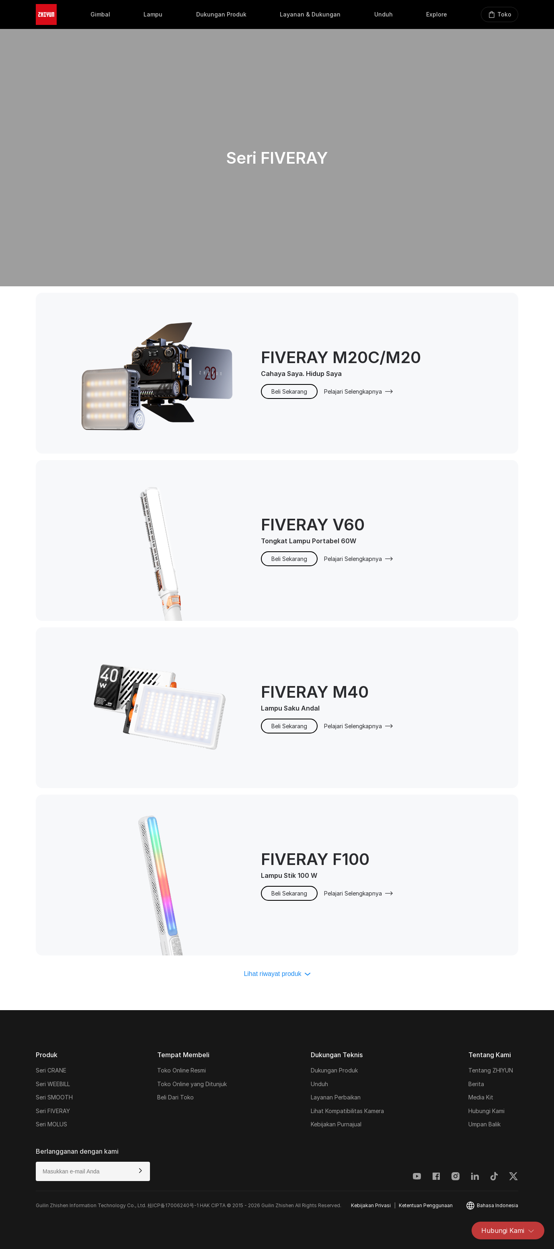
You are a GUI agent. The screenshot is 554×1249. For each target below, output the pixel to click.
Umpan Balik (484, 1124)
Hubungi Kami (508, 1230)
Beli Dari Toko (175, 1097)
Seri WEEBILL (53, 1084)
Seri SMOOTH (54, 1097)
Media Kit (480, 1097)
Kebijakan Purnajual (336, 1124)
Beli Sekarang (289, 391)
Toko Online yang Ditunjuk (192, 1084)
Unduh (319, 1084)
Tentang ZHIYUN (490, 1070)
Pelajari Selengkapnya (358, 391)
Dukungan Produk (334, 1070)
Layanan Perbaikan (336, 1097)
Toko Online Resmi (181, 1070)
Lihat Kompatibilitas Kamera (347, 1110)
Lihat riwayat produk (277, 973)
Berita (476, 1084)
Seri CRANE (51, 1070)
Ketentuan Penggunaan (426, 1205)
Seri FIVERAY (53, 1110)
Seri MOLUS (51, 1124)
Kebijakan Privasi (371, 1205)
